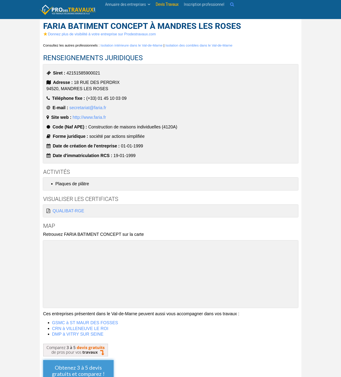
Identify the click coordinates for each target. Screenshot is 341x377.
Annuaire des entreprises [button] (127, 4)
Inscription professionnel (204, 4)
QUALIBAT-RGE (68, 210)
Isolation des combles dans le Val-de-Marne (199, 45)
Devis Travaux (167, 4)
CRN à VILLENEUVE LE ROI (80, 328)
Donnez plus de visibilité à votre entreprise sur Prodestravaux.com (99, 34)
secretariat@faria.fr (87, 107)
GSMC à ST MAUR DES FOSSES (85, 322)
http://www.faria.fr (89, 117)
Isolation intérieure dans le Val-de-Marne (132, 45)
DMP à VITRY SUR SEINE (78, 334)
